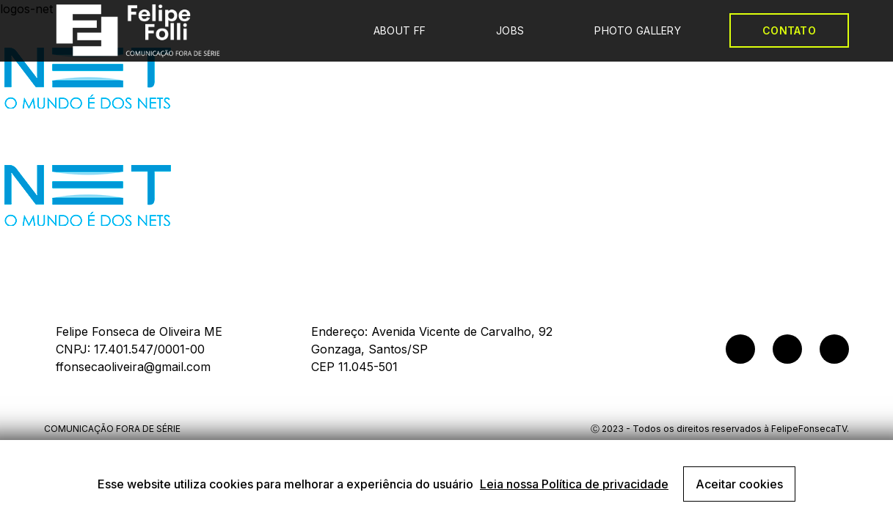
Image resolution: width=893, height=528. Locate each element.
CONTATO (789, 30)
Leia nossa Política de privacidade (574, 484)
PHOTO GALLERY (637, 30)
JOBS (510, 30)
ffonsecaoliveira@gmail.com (133, 366)
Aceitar (739, 484)
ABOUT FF (399, 30)
